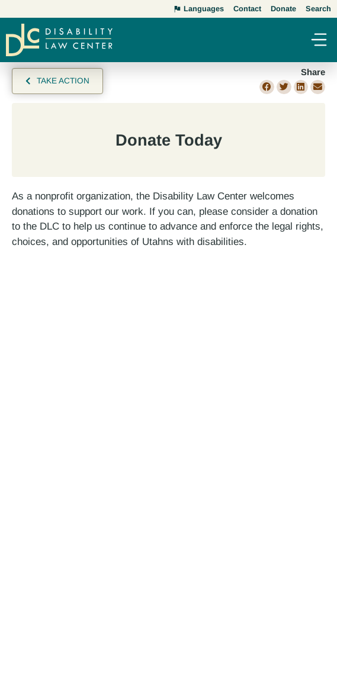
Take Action (63, 80)
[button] (318, 41)
